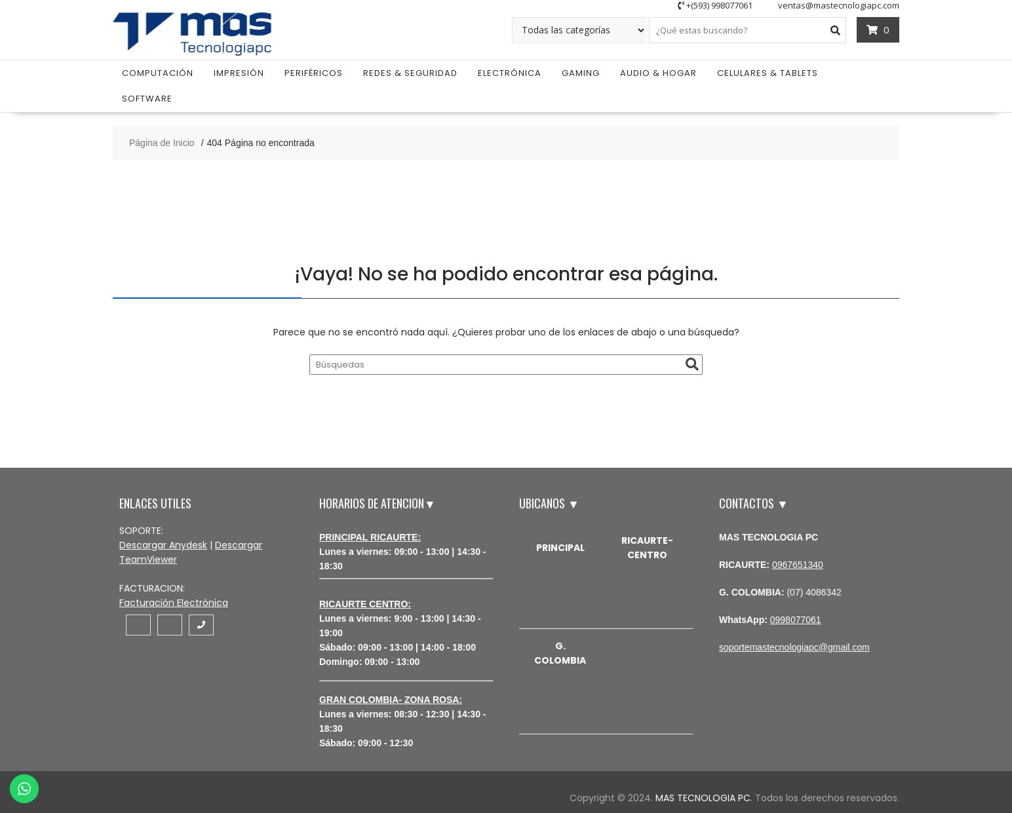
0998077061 (795, 618)
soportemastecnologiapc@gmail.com (794, 645)
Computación (157, 71)
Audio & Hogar (658, 71)
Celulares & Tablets (767, 71)
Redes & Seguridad (410, 71)
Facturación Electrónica (173, 600)
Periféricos (313, 71)
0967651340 (797, 563)
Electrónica (509, 71)
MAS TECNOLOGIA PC (702, 796)
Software (147, 96)
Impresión (239, 71)
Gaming (581, 71)
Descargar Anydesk (163, 543)
